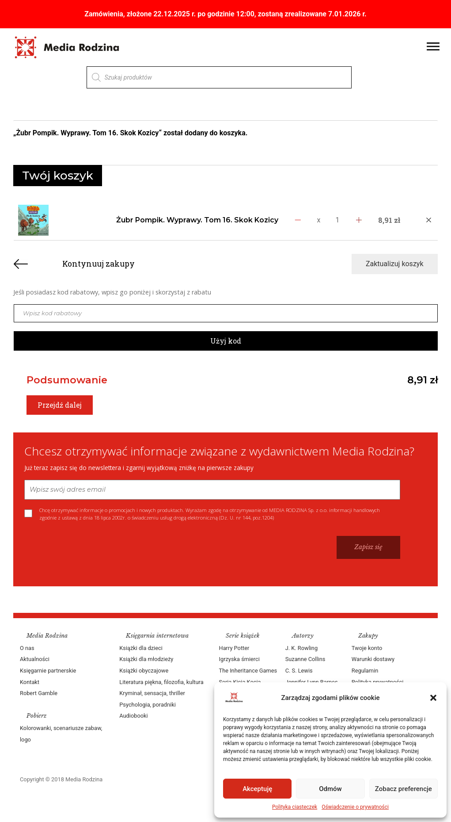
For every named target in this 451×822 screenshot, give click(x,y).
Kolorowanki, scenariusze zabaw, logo (61, 734)
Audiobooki (133, 715)
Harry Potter (234, 648)
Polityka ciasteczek (294, 807)
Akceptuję (257, 789)
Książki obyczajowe (143, 670)
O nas (27, 648)
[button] (433, 697)
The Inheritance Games (248, 670)
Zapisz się (368, 547)
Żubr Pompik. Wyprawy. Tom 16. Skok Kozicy (197, 220)
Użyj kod (225, 340)
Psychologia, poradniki (147, 704)
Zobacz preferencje (403, 789)
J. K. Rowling (301, 648)
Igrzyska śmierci (239, 659)
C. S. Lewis (299, 670)
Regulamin (365, 670)
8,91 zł (422, 380)
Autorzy (303, 635)
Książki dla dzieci (141, 648)
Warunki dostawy (373, 659)
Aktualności (34, 659)
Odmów (330, 789)
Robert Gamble (38, 693)
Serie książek (243, 635)
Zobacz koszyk (392, 133)
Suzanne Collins (305, 659)
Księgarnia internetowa (157, 635)
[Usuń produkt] (428, 220)
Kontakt (29, 682)
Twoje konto (367, 648)
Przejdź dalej (60, 404)
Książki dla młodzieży (146, 659)
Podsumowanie (67, 380)
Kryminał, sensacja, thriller (152, 693)
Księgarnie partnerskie (48, 670)
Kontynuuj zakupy (98, 264)
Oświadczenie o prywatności (355, 807)
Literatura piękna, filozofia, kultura (161, 682)
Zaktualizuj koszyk (395, 264)
